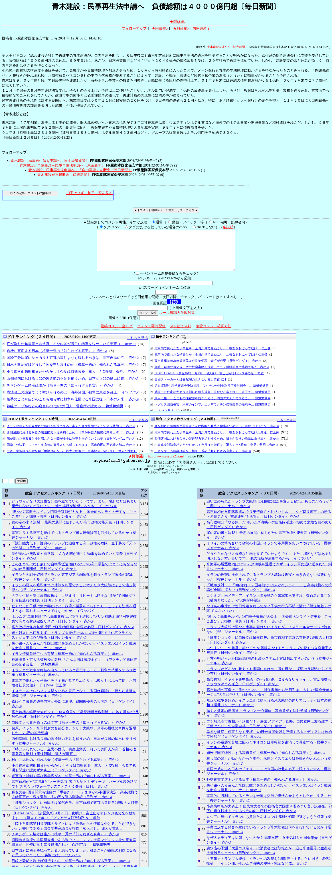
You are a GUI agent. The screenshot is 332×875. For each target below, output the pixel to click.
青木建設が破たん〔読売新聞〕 (227, 47)
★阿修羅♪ (178, 22)
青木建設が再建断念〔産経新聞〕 (64, 175)
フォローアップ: (15, 152)
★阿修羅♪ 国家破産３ (191, 28)
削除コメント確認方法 (213, 334)
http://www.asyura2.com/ (166, 464)
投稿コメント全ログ (117, 334)
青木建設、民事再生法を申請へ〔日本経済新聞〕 (50, 161)
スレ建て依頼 (180, 334)
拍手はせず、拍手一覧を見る (89, 193)
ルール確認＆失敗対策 (177, 321)
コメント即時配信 (151, 334)
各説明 (228, 227)
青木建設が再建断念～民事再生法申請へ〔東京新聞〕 (62, 165)
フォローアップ (134, 28)
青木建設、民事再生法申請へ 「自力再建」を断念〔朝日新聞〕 (80, 170)
